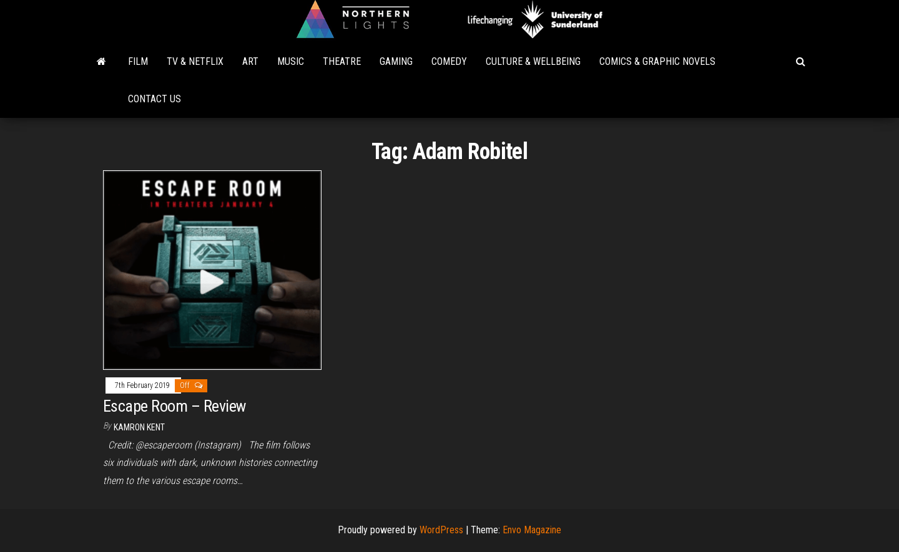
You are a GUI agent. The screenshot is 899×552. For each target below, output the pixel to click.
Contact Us (154, 99)
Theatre (342, 61)
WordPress (441, 530)
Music (290, 61)
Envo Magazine (532, 530)
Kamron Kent (139, 427)
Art (250, 61)
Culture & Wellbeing (533, 61)
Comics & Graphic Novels (657, 61)
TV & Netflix (195, 61)
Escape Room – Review (174, 406)
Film (138, 61)
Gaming (396, 61)
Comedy (449, 61)
